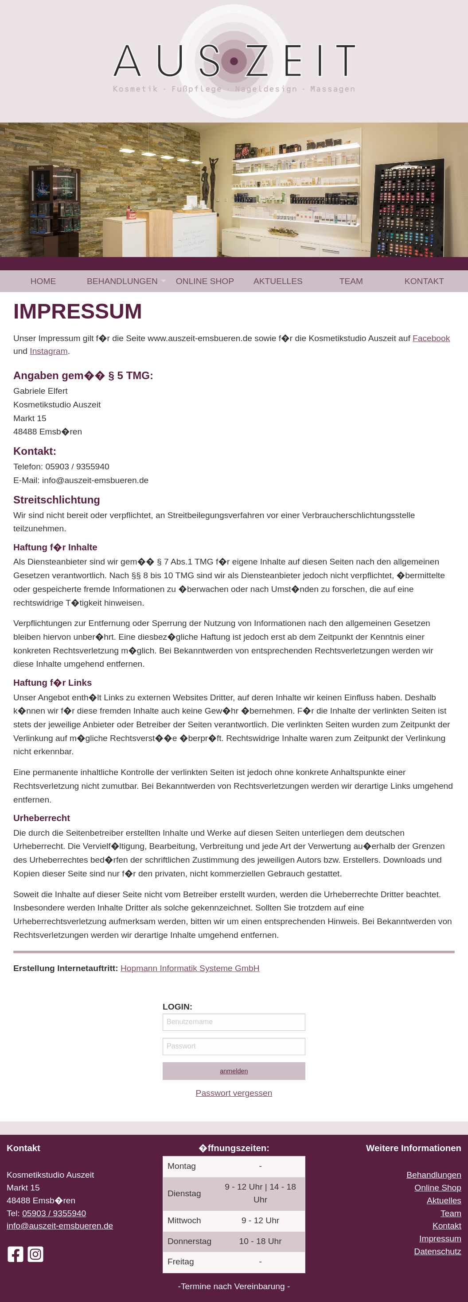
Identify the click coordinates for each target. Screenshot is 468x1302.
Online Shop (205, 281)
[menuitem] (43, 281)
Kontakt (424, 281)
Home (43, 281)
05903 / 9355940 (54, 1213)
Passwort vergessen (234, 1093)
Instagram (48, 351)
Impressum (440, 1238)
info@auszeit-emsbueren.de (60, 1225)
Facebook (431, 338)
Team (351, 281)
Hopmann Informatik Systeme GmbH (190, 968)
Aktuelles (278, 281)
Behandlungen (122, 281)
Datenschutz (437, 1251)
